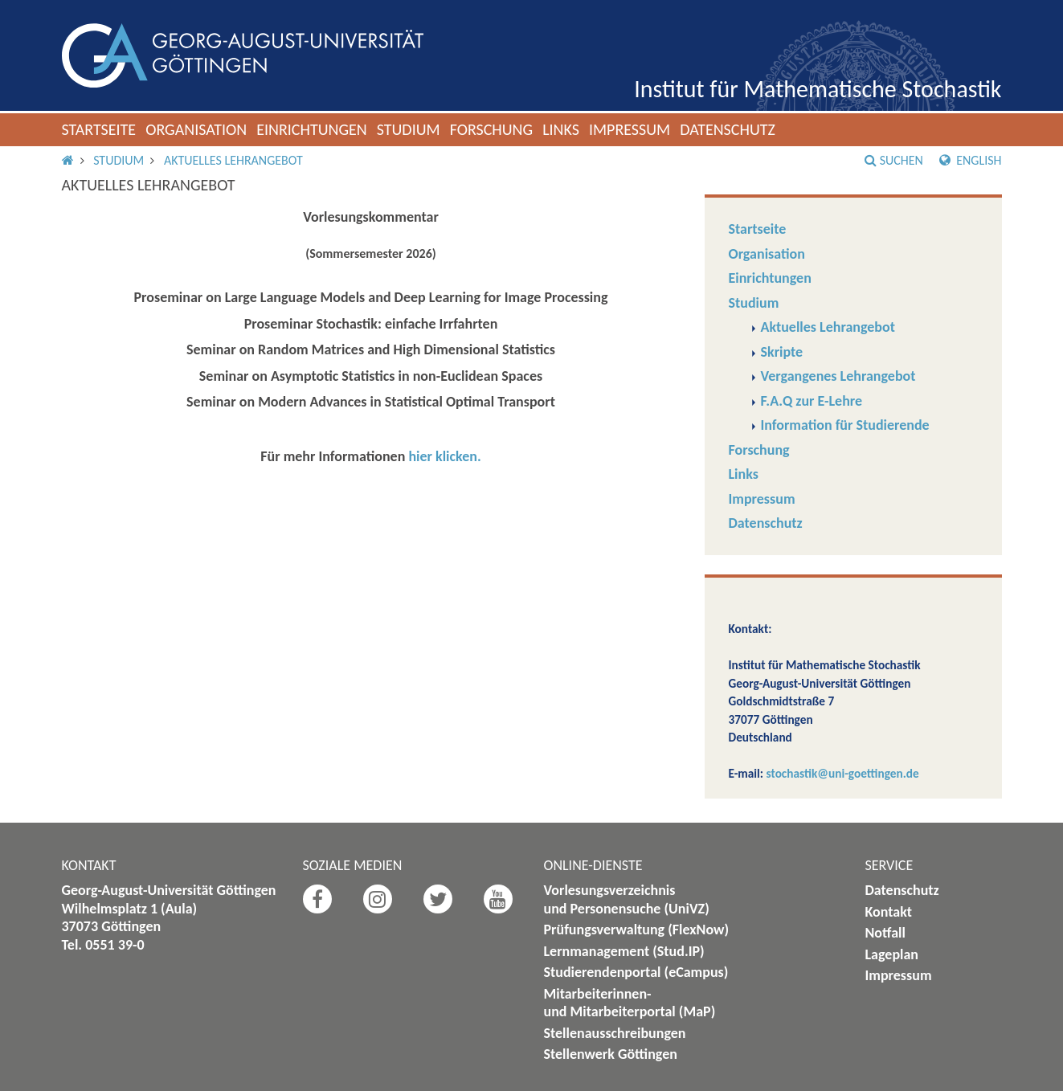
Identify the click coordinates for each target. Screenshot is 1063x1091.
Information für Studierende (845, 425)
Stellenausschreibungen (615, 1033)
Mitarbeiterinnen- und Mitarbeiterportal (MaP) (630, 1003)
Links (560, 129)
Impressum (629, 129)
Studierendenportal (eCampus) (636, 972)
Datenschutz (727, 129)
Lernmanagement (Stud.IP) (624, 951)
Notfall (885, 933)
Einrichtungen (311, 129)
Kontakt (888, 912)
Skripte (782, 352)
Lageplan (892, 954)
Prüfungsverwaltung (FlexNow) (637, 929)
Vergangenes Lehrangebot (838, 376)
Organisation (196, 129)
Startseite (99, 129)
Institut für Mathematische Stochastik (817, 89)
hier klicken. (444, 456)
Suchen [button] (894, 160)
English (970, 160)
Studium (408, 129)
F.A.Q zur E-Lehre (812, 401)
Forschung (492, 129)
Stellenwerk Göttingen (610, 1054)
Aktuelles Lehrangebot (233, 160)
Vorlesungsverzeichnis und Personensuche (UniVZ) (626, 899)
